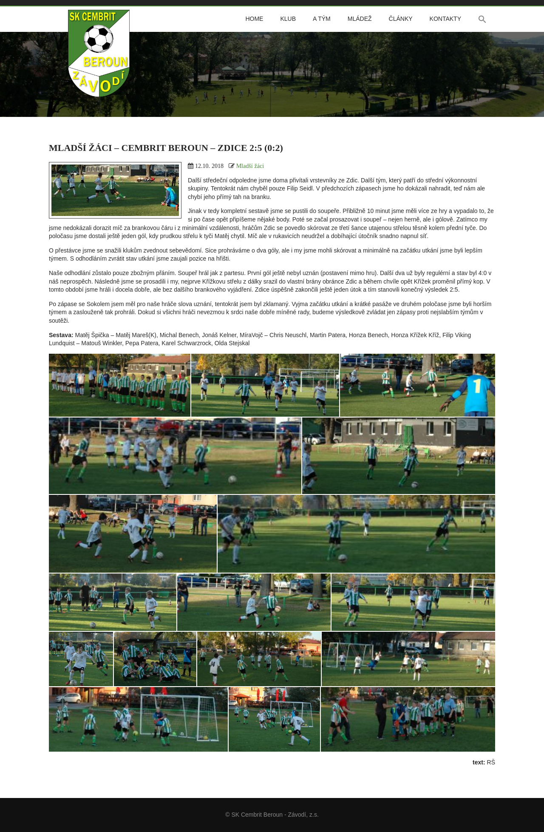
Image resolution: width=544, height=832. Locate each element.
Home (254, 18)
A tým (322, 18)
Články (401, 18)
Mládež (360, 18)
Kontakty (445, 18)
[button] (482, 19)
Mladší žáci (250, 166)
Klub (288, 18)
